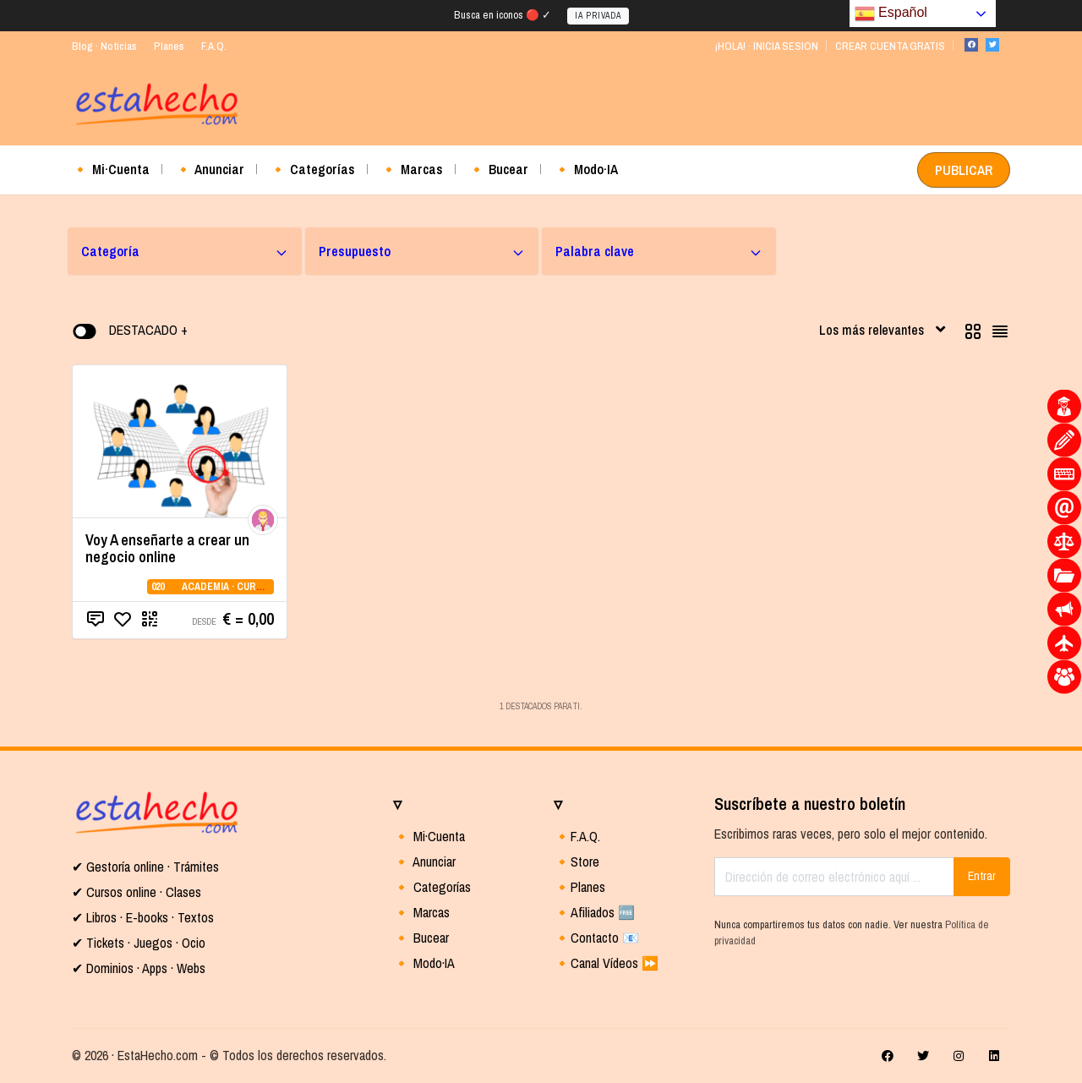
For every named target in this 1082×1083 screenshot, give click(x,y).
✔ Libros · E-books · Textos (143, 917)
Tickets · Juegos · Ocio (144, 942)
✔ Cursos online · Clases (136, 892)
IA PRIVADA (598, 15)
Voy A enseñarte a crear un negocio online (167, 548)
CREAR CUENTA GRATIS (890, 46)
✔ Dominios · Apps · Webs (138, 968)
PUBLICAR (963, 170)
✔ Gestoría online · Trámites (145, 866)
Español (891, 13)
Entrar (982, 875)
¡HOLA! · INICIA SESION (766, 46)
